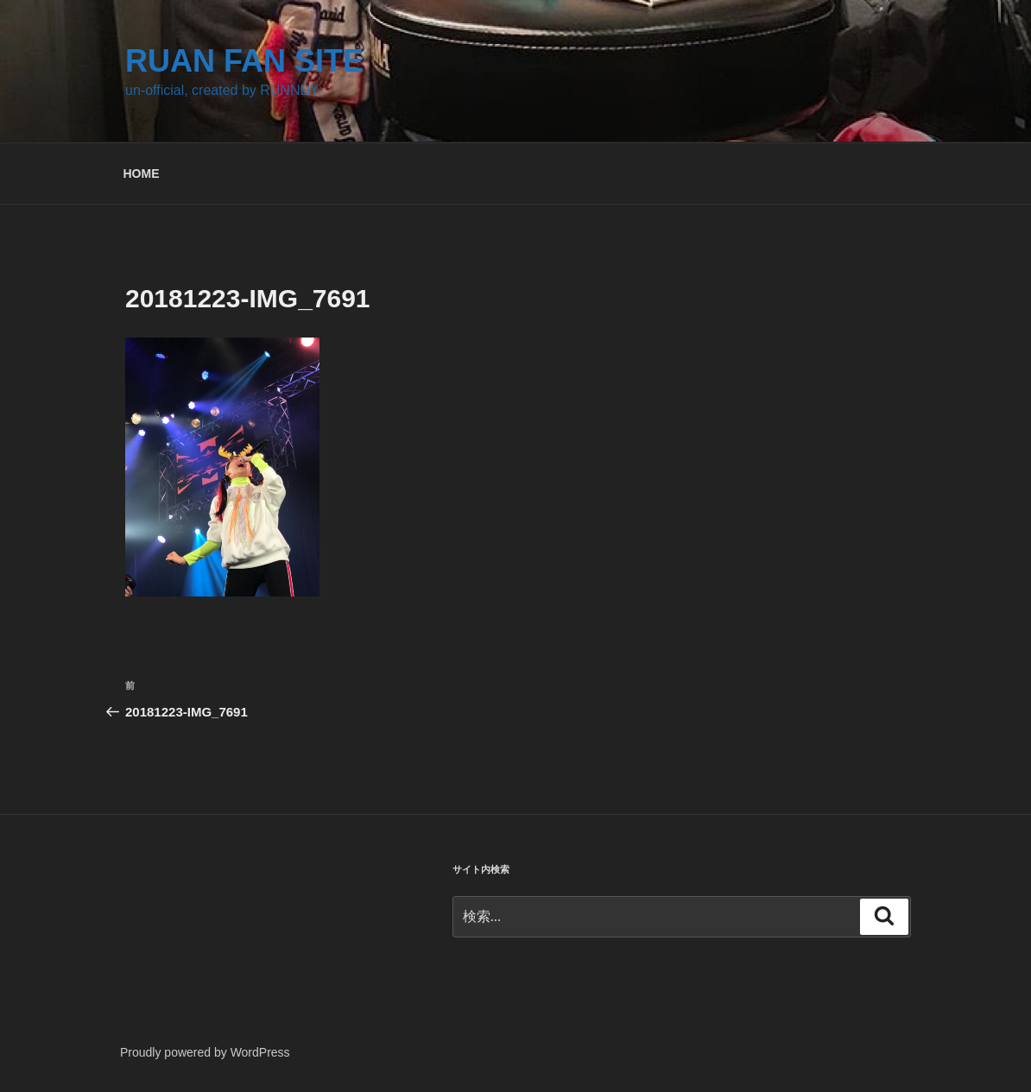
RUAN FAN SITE (244, 61)
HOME (141, 173)
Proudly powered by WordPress (205, 1052)
